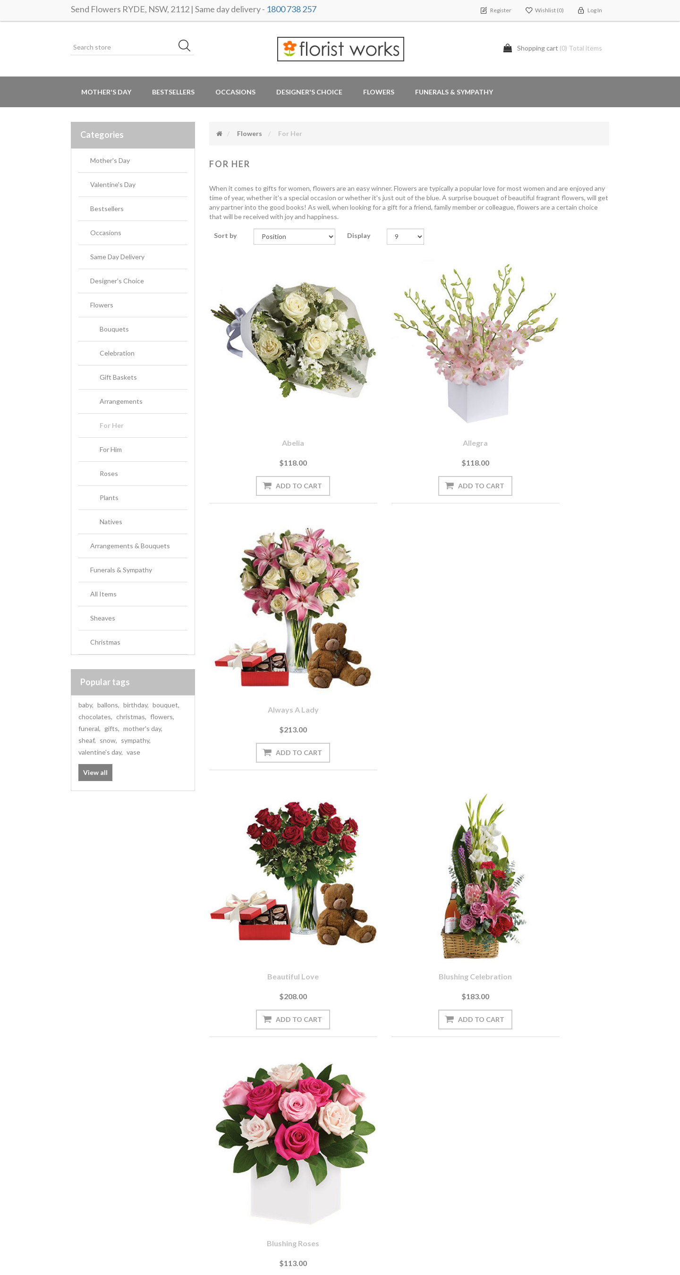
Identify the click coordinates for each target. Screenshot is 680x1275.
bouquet (166, 705)
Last (478, 950)
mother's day (142, 728)
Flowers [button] (378, 92)
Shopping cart (96, 1107)
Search (499, 1088)
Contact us (230, 1202)
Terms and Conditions (384, 1088)
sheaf (87, 740)
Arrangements (121, 401)
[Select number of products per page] (405, 237)
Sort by (225, 235)
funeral (89, 728)
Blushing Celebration (409, 622)
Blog (219, 1107)
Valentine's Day (113, 184)
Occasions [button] (235, 92)
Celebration (117, 353)
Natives (111, 522)
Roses (109, 473)
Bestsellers (173, 92)
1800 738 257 (291, 9)
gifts (111, 728)
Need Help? (230, 1126)
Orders (85, 1088)
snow (108, 740)
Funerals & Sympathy (454, 92)
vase (133, 752)
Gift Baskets (118, 377)
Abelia (271, 398)
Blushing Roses (547, 622)
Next (453, 950)
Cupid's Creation (547, 846)
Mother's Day (106, 92)
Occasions (105, 233)
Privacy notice (372, 1107)
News (221, 1088)
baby (86, 705)
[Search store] (132, 47)
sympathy (136, 740)
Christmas (105, 642)
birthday (136, 705)
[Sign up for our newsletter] (205, 1017)
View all (95, 772)
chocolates (95, 717)
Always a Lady (547, 398)
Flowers (101, 305)
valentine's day (100, 752)
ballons (108, 705)
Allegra (409, 398)
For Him (111, 449)
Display (358, 235)
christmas (131, 717)
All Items (103, 594)
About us (227, 1164)
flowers (162, 717)
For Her (112, 425)
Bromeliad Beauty (409, 846)
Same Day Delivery (117, 257)
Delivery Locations (102, 1145)
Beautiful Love (271, 622)
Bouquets (114, 329)
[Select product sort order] (294, 237)
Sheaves (102, 618)
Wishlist (86, 1126)
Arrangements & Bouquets (130, 546)
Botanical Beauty (271, 846)
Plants (109, 497)
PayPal (223, 1145)
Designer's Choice (309, 92)
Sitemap (225, 1183)
